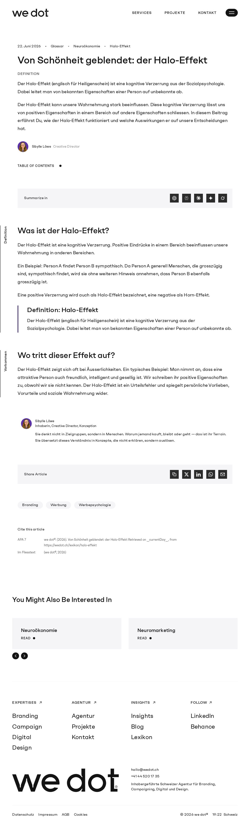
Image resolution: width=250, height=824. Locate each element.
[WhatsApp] (210, 474)
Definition (5, 235)
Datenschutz (23, 814)
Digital (21, 737)
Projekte (175, 12)
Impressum (47, 814)
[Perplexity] (186, 198)
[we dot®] (30, 13)
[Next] (24, 655)
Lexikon (141, 737)
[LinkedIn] (198, 474)
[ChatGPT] (174, 198)
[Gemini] (210, 198)
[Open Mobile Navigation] (232, 13)
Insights (141, 702)
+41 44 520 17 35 (145, 776)
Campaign (27, 726)
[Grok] (222, 198)
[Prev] (15, 655)
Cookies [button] (81, 814)
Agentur (82, 702)
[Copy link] (174, 474)
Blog (137, 726)
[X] (186, 474)
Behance (203, 726)
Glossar (57, 46)
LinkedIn (202, 715)
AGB (66, 814)
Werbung (58, 505)
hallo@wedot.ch (145, 769)
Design (22, 747)
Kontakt (207, 12)
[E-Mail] (222, 474)
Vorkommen (5, 361)
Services (142, 12)
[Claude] (198, 198)
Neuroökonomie (86, 46)
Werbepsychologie (95, 505)
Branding (30, 505)
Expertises (24, 702)
